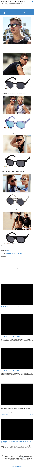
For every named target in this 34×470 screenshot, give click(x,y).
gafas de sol (7, 253)
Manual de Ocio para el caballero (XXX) (10, 336)
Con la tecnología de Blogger (17, 466)
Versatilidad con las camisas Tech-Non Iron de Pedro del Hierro (16, 406)
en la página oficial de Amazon (25, 457)
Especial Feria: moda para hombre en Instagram (12, 306)
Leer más (31, 414)
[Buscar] (30, 1)
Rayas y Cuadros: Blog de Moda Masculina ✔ (14, 2)
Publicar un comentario (5, 414)
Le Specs (7, 250)
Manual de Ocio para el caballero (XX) (10, 370)
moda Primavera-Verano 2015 (18, 253)
